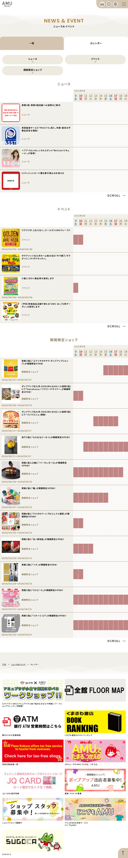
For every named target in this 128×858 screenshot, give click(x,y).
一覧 (32, 43)
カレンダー (96, 43)
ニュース (32, 58)
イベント (95, 58)
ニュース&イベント (18, 664)
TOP (4, 664)
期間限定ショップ (33, 69)
